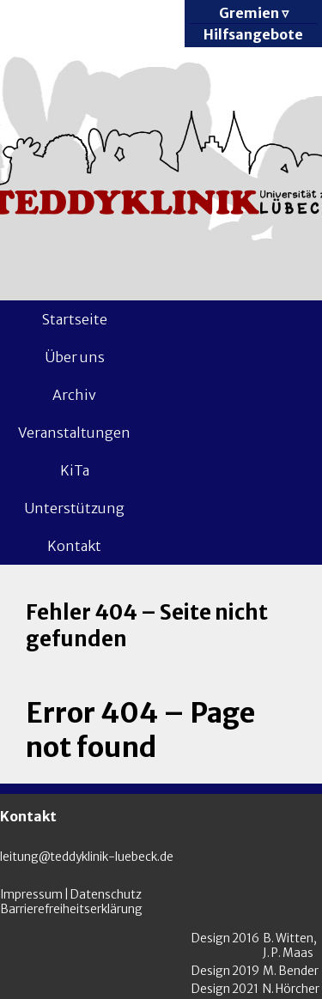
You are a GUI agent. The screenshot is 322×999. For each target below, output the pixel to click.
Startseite (74, 319)
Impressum (31, 894)
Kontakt (74, 545)
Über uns (75, 357)
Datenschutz (106, 894)
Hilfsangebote (253, 34)
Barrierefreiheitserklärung (71, 909)
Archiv (74, 394)
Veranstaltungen (74, 432)
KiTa (74, 470)
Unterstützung (74, 508)
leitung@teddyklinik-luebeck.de (86, 857)
